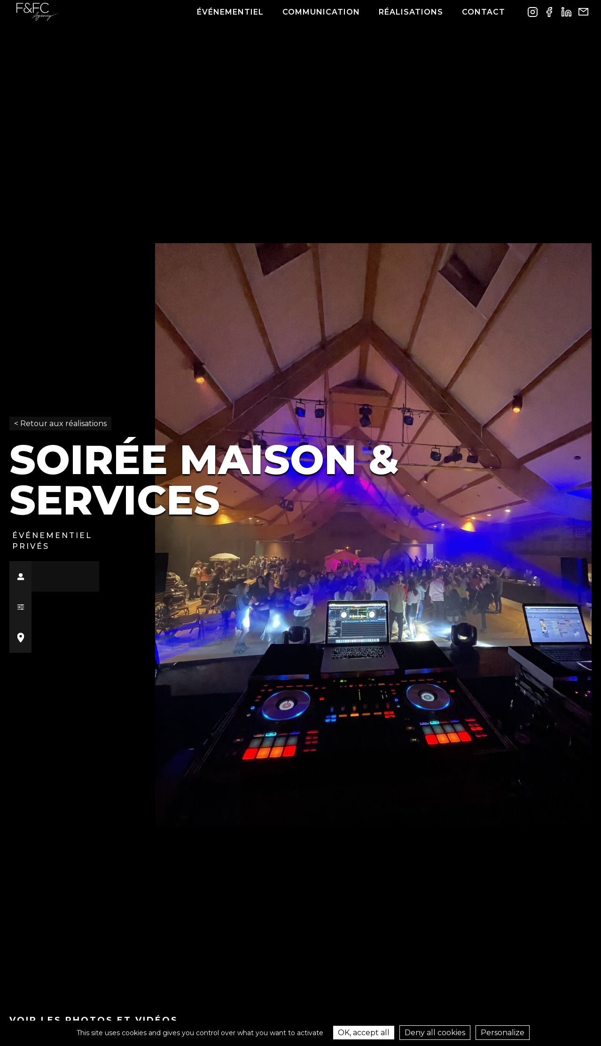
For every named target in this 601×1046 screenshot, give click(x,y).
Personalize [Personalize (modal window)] (502, 1032)
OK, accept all (364, 1032)
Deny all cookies (435, 1032)
